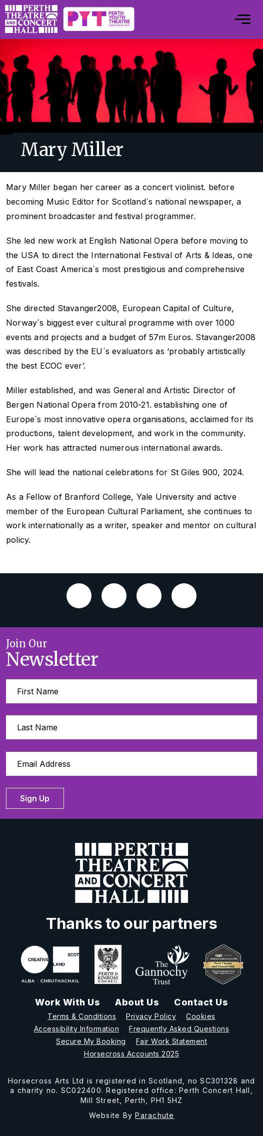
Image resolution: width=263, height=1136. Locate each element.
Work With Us (67, 1002)
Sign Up (35, 798)
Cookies (201, 1016)
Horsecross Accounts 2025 (131, 1053)
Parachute (154, 1115)
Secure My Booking (91, 1041)
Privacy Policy (151, 1016)
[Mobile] (235, 20)
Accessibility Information (77, 1028)
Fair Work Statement (172, 1041)
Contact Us (201, 1002)
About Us (137, 1002)
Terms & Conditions (82, 1016)
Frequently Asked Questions (179, 1028)
